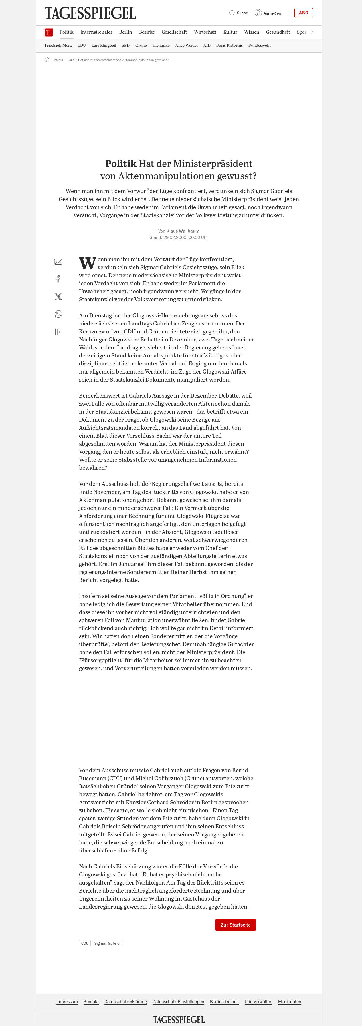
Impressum (67, 1001)
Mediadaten (289, 1001)
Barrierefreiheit (224, 1001)
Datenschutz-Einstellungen (178, 1001)
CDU (84, 943)
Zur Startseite (236, 924)
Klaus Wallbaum (183, 231)
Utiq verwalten (258, 1001)
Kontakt (91, 1001)
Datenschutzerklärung (125, 1001)
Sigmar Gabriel (107, 943)
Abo (303, 13)
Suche (238, 12)
